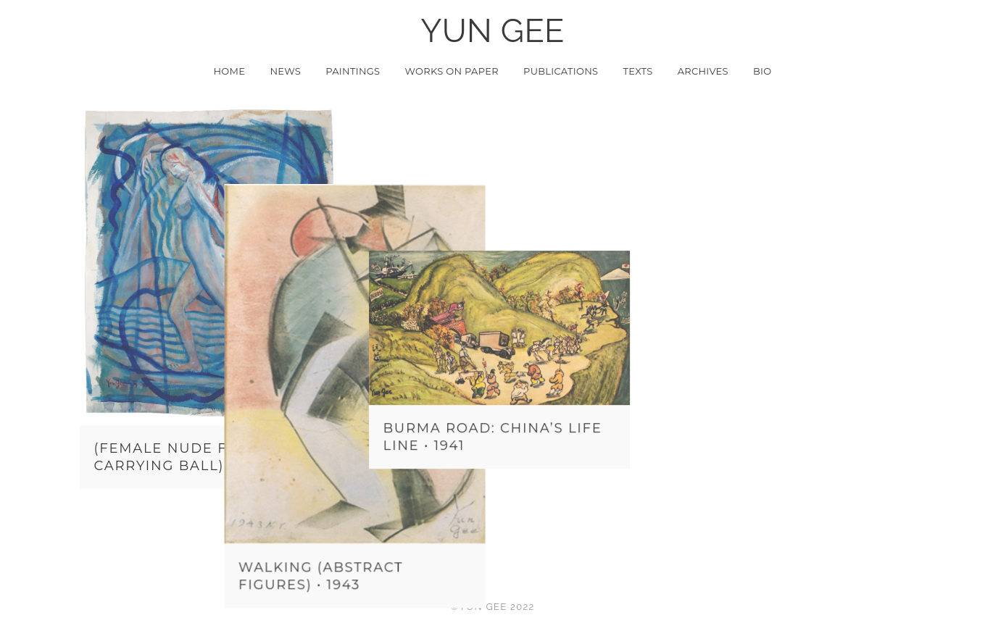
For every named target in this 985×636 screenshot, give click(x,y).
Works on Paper (452, 71)
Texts (637, 71)
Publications (560, 71)
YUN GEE (492, 31)
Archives (703, 71)
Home (229, 71)
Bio (762, 71)
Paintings (352, 71)
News (285, 71)
